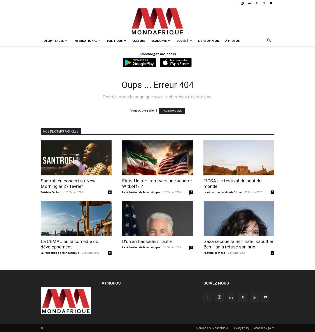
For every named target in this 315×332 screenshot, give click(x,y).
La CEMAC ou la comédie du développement (69, 244)
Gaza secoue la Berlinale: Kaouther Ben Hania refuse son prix (238, 244)
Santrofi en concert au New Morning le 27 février (68, 183)
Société (184, 41)
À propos (232, 41)
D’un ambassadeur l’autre (147, 241)
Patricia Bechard (51, 192)
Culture (138, 41)
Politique (116, 41)
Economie (160, 41)
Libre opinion (208, 41)
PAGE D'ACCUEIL (172, 110)
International (87, 41)
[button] (269, 41)
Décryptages (55, 41)
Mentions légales (264, 328)
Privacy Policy (241, 328)
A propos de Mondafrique (212, 328)
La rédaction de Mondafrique (141, 192)
